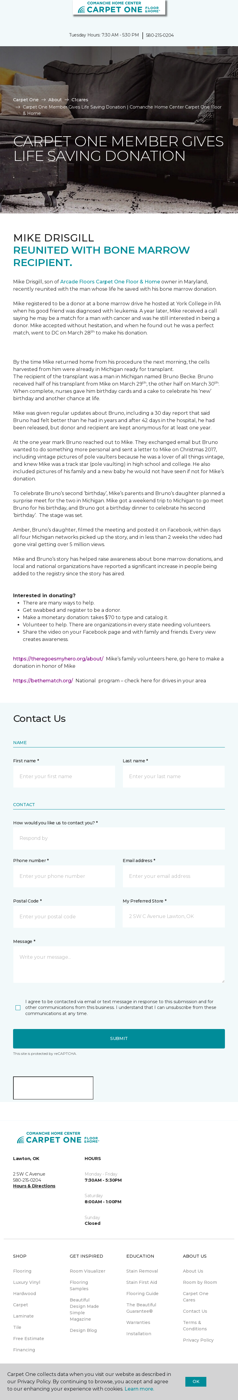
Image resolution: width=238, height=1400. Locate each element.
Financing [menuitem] (24, 1350)
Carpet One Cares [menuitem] (195, 1297)
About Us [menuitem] (193, 1271)
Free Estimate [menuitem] (28, 1338)
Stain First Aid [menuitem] (141, 1282)
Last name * (135, 761)
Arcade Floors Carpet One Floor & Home (110, 282)
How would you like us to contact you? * (55, 823)
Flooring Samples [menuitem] (79, 1285)
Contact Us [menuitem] (195, 1311)
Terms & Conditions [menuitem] (195, 1326)
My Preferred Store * (144, 901)
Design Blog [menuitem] (83, 1330)
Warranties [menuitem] (138, 1322)
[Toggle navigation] (9, 12)
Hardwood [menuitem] (24, 1293)
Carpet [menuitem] (20, 1305)
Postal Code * (27, 901)
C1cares (80, 99)
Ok (196, 1381)
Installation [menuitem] (138, 1333)
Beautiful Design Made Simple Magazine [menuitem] (84, 1309)
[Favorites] (222, 12)
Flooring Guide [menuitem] (142, 1293)
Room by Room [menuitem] (200, 1282)
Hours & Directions (34, 1186)
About (55, 99)
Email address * (139, 860)
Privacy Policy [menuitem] (198, 1340)
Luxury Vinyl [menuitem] (26, 1282)
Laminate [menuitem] (23, 1316)
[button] (215, 12)
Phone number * (31, 860)
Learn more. (139, 1389)
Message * (24, 941)
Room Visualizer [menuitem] (87, 1271)
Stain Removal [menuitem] (142, 1271)
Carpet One (26, 99)
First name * (26, 761)
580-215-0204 (160, 35)
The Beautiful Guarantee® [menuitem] (141, 1308)
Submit (119, 1038)
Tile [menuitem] (17, 1327)
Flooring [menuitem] (22, 1271)
